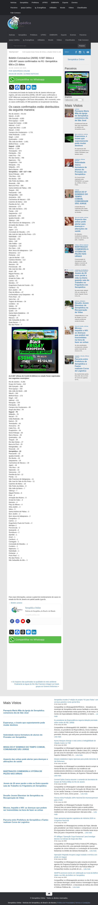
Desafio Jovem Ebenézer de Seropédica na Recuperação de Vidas (82, 308)
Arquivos (68, 97)
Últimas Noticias (31, 74)
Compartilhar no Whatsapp (30, 79)
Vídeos (71, 8)
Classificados (82, 8)
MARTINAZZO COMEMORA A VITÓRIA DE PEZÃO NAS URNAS (81, 251)
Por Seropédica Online (19, 71)
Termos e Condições (82, 903)
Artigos (77, 245)
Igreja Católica (26, 8)
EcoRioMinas (84, 270)
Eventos (75, 2)
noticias (77, 109)
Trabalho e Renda (79, 356)
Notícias (13, 2)
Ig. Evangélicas (40, 8)
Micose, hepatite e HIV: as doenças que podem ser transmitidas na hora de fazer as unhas (82, 335)
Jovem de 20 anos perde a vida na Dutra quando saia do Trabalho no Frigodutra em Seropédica (82, 280)
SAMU (76, 271)
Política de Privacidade (65, 903)
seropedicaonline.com (32, 615)
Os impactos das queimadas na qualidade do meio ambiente (34, 682)
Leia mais (57, 737)
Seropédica (24, 2)
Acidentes (77, 270)
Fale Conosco (15, 13)
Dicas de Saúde (16, 74)
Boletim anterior (15, 603)
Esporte (65, 2)
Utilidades (53, 8)
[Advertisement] (35, 579)
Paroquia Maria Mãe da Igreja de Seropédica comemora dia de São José (82, 116)
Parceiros (13, 8)
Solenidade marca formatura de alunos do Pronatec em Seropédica (81, 168)
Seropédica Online (76, 59)
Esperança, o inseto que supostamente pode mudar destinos (81, 141)
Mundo (62, 8)
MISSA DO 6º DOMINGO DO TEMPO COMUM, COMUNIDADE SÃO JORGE (81, 198)
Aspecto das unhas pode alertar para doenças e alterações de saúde (81, 225)
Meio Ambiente (79, 134)
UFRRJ (45, 2)
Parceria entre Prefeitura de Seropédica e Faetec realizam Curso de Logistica (82, 365)
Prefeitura (35, 2)
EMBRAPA (55, 2)
